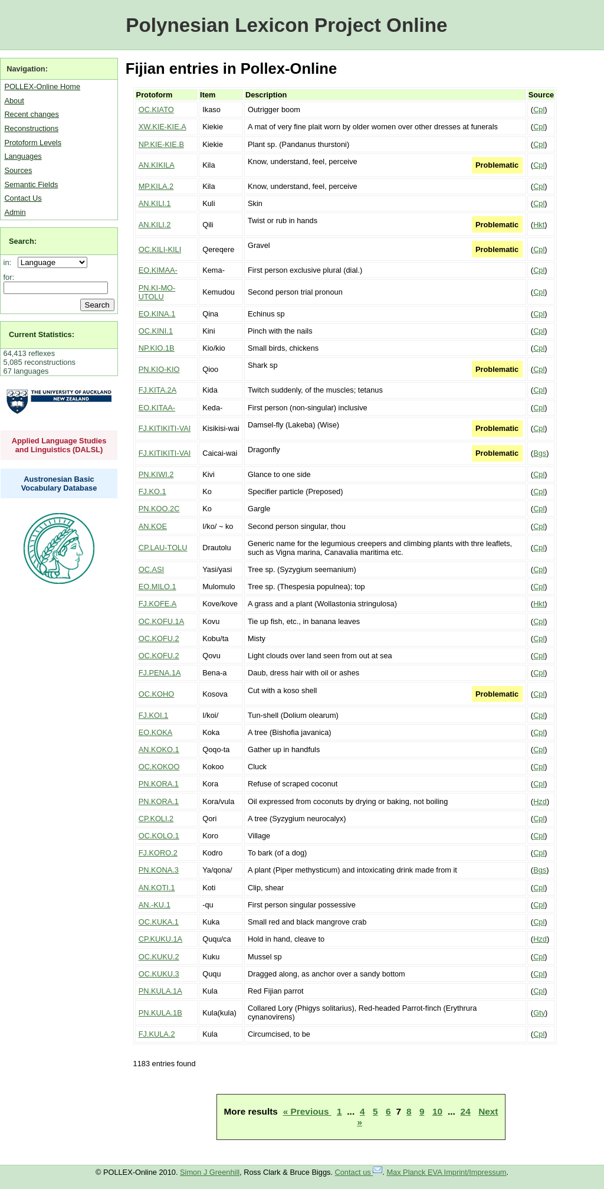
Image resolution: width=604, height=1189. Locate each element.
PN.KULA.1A (160, 991)
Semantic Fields (31, 184)
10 (437, 1111)
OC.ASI (151, 569)
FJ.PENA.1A (160, 672)
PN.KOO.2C (159, 508)
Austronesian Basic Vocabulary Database (59, 483)
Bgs (539, 453)
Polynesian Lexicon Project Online (286, 25)
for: (9, 277)
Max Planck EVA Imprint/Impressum (446, 1172)
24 (466, 1111)
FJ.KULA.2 (157, 1034)
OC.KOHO (156, 694)
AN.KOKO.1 (159, 749)
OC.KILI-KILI (160, 249)
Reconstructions (31, 128)
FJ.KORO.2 (158, 852)
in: (10, 262)
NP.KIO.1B (157, 348)
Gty (539, 1012)
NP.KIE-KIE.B (161, 144)
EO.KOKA (156, 732)
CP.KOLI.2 (156, 818)
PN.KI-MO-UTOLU (157, 292)
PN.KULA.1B (160, 1012)
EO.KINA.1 (157, 313)
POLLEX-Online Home (42, 86)
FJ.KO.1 (152, 491)
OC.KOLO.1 (159, 835)
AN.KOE (153, 526)
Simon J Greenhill (209, 1172)
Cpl (538, 109)
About (14, 100)
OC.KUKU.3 (159, 973)
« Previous (307, 1111)
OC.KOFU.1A (162, 621)
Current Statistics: (41, 334)
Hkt (538, 224)
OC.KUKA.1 (159, 921)
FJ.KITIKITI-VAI (165, 428)
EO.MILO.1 (157, 586)
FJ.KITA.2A (157, 390)
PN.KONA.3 (159, 869)
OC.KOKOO (159, 766)
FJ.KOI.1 (154, 715)
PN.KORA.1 (159, 783)
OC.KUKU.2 (159, 956)
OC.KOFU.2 (159, 638)
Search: (23, 241)
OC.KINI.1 (156, 330)
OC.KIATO (156, 109)
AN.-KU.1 (154, 904)
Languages (22, 156)
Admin (14, 212)
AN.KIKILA (157, 165)
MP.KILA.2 (156, 186)
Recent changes (31, 114)
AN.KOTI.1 (157, 887)
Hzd (540, 801)
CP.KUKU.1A (160, 939)
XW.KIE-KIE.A (162, 126)
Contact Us (22, 198)
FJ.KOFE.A (158, 603)
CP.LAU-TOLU (163, 547)
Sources (18, 170)
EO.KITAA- (157, 407)
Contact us (359, 1172)
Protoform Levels (32, 142)
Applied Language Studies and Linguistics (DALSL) (59, 445)
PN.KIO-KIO (159, 369)
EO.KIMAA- (158, 270)
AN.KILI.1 (155, 203)
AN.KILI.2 (155, 224)
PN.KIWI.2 (156, 474)
